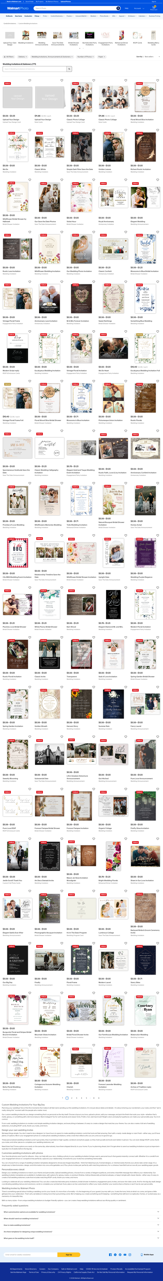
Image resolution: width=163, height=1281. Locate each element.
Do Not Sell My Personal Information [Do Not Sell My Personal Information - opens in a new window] (111, 1272)
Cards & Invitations (10, 23)
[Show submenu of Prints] (48, 16)
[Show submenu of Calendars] (146, 16)
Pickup (37, 16)
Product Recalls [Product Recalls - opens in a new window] (116, 1269)
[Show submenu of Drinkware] (136, 16)
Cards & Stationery (57, 16)
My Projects (39, 1)
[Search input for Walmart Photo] (75, 8)
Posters (69, 16)
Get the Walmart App (18, 1272)
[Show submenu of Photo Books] (109, 16)
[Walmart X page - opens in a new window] (115, 1255)
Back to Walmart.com (13, 1)
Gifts (113, 16)
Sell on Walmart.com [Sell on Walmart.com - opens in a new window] (69, 1269)
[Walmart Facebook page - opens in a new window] (110, 1255)
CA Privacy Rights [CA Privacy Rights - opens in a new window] (64, 1272)
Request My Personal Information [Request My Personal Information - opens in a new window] (140, 1272)
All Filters (8, 57)
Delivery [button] (23, 57)
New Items (18, 16)
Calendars (142, 16)
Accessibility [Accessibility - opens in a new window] (130, 1269)
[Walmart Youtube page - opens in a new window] (125, 1255)
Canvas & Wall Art (81, 16)
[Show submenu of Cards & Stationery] (64, 16)
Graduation (28, 16)
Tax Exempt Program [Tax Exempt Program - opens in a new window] (142, 1269)
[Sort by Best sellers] (152, 57)
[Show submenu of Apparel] (125, 16)
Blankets (93, 16)
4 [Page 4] (81, 1098)
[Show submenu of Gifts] (116, 16)
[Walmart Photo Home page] (18, 8)
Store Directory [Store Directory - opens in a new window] (31, 1269)
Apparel (121, 16)
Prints (45, 16)
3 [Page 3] (76, 1098)
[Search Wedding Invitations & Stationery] (35, 69)
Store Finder (30, 1)
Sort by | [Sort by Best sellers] (140, 57)
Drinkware (131, 16)
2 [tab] (83, 48)
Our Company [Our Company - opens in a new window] (53, 1269)
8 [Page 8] (93, 1098)
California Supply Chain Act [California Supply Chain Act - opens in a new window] (84, 1272)
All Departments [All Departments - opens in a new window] (16, 1269)
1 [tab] (79, 48)
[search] (69, 69)
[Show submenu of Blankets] (97, 16)
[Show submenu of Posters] (72, 16)
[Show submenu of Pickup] (40, 16)
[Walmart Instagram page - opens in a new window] (129, 1255)
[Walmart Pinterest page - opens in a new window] (120, 1255)
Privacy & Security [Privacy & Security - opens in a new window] (48, 1272)
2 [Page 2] (71, 1098)
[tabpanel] (10, 37)
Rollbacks (9, 16)
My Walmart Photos (52, 1)
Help (126, 8)
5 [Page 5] (86, 1098)
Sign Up (69, 1255)
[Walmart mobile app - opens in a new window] (147, 1255)
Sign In (154, 1)
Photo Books (104, 16)
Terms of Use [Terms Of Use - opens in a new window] (34, 1272)
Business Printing (154, 16)
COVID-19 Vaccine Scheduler (97, 1269)
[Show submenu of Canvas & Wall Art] (87, 16)
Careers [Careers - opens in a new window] (42, 1269)
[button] (17, 80)
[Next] (99, 1098)
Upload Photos (66, 1)
